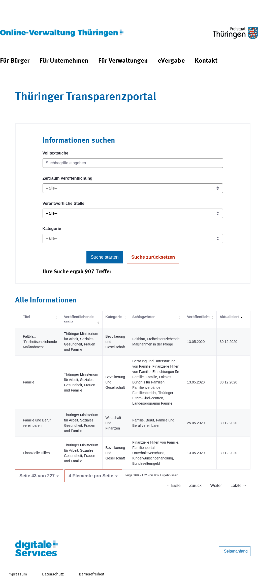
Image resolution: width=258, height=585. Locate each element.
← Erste (173, 485)
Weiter (216, 485)
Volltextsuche (56, 153)
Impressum (17, 574)
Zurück (195, 485)
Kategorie (52, 228)
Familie (28, 382)
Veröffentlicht (198, 317)
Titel (26, 317)
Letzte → (239, 485)
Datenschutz (53, 574)
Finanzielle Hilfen (36, 453)
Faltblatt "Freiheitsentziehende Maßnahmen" (40, 341)
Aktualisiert (229, 317)
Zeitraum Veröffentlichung (67, 178)
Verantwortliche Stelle (63, 203)
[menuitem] (14, 61)
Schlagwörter (143, 317)
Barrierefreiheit (91, 574)
